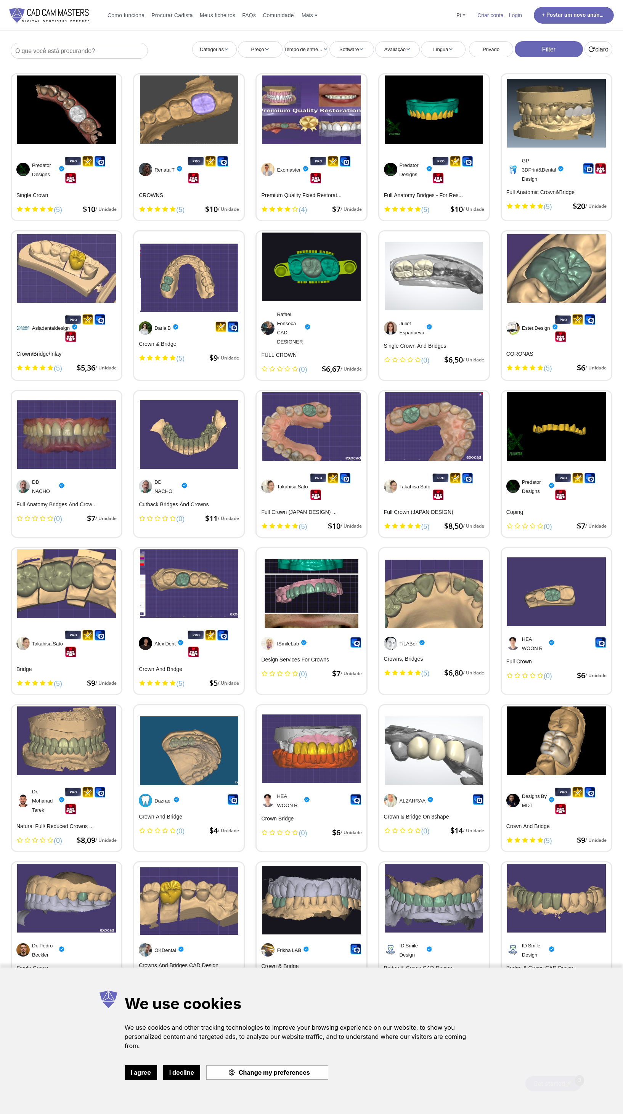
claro (598, 49)
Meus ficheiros (217, 15)
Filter (549, 49)
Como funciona (126, 15)
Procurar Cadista (172, 15)
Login (515, 15)
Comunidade (278, 15)
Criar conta (490, 15)
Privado (491, 49)
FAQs (249, 15)
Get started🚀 (557, 1081)
